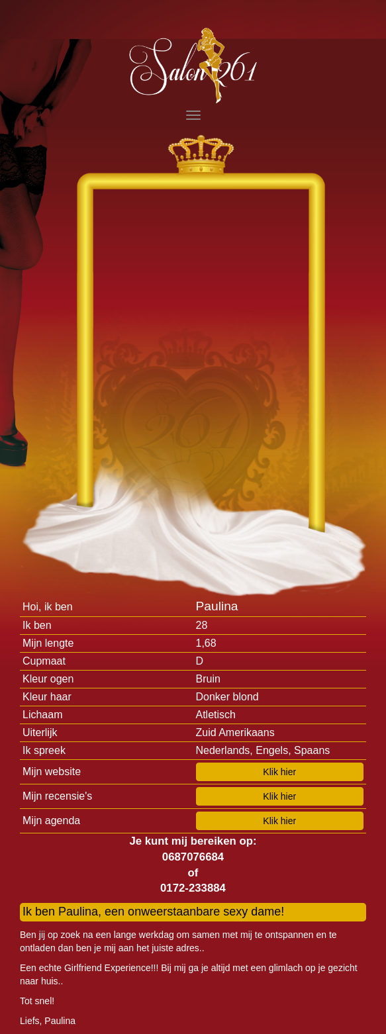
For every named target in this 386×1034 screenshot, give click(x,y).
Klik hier (279, 772)
